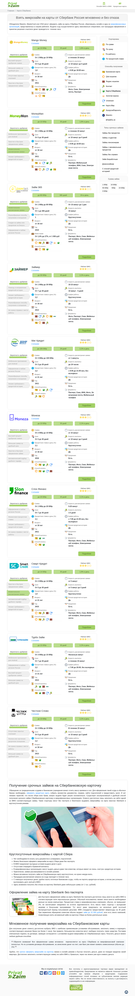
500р (113, 188)
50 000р (105, 188)
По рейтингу (109, 54)
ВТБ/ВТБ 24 (108, 120)
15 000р (122, 188)
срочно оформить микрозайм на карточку (37, 952)
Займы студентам (109, 138)
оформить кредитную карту (38, 793)
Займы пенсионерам (110, 142)
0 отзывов (35, 43)
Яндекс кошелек (110, 81)
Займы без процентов (111, 133)
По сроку (107, 49)
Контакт (107, 86)
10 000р (114, 184)
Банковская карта (111, 72)
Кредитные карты (120, 4)
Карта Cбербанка (111, 91)
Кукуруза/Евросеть (111, 110)
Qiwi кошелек (109, 77)
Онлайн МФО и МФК (104, 4)
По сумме (108, 44)
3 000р (104, 191)
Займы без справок (110, 154)
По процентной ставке (113, 59)
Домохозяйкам (108, 164)
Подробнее (86, 104)
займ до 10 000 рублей (93, 912)
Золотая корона (110, 96)
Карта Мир (108, 105)
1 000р (104, 184)
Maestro (107, 115)
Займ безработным (110, 159)
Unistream (108, 101)
